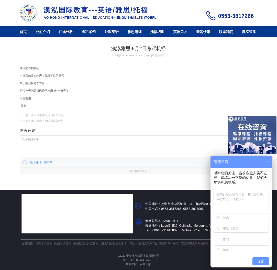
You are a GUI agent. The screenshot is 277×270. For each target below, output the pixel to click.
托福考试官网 (62, 243)
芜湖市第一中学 (169, 243)
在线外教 (66, 32)
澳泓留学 (249, 32)
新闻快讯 (203, 32)
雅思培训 (134, 32)
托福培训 (157, 32)
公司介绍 (43, 32)
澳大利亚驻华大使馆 (113, 243)
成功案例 (88, 32)
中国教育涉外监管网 (85, 243)
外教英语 (111, 32)
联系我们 (226, 32)
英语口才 (180, 32)
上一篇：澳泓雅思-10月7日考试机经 (42, 115)
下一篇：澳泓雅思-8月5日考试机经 (41, 120)
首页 (23, 32)
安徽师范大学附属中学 (195, 243)
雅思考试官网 (43, 243)
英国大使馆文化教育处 (144, 243)
